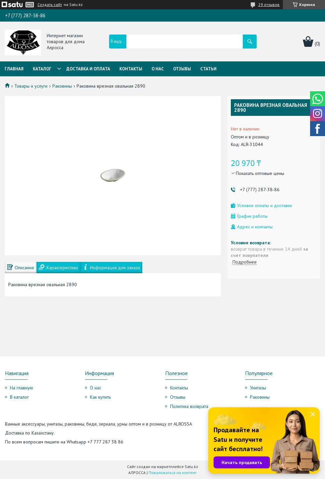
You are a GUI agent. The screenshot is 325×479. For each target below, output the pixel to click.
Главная (14, 69)
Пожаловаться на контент (173, 472)
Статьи (208, 69)
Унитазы (258, 388)
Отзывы (182, 69)
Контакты (130, 69)
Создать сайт (49, 4)
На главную (21, 388)
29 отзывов (269, 4)
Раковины (62, 86)
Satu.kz (191, 466)
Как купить (100, 397)
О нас (158, 69)
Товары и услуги (30, 86)
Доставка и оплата (88, 69)
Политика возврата (189, 406)
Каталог (42, 69)
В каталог (19, 397)
